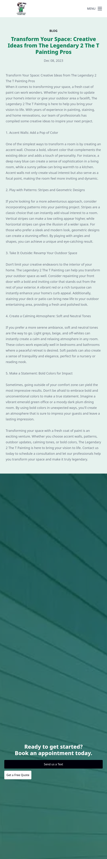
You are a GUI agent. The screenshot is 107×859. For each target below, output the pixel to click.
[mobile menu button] (100, 8)
